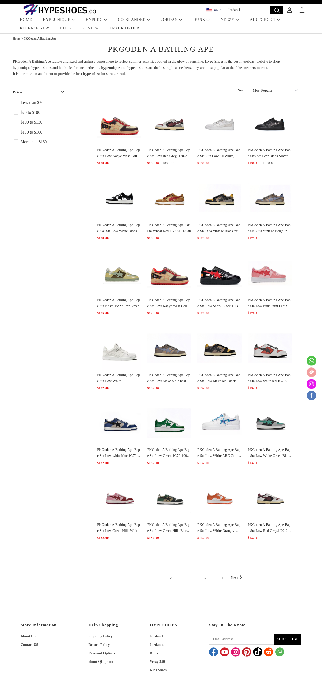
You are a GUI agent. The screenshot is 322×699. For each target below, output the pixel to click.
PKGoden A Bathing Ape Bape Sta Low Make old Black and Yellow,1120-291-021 (218, 378)
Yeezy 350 (157, 662)
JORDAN (171, 19)
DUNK (201, 19)
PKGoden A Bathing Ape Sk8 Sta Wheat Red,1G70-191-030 (169, 228)
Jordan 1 (156, 636)
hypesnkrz (91, 74)
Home (16, 38)
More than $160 (34, 142)
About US (28, 636)
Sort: (242, 90)
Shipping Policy (101, 636)
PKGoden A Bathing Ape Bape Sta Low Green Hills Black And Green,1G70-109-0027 (168, 528)
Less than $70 (32, 102)
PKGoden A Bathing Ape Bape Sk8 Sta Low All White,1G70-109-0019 (219, 153)
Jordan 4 (156, 645)
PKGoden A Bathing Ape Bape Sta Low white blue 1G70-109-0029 (118, 453)
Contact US (29, 645)
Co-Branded (134, 19)
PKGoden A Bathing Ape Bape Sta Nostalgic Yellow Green (118, 303)
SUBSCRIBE (287, 639)
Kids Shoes (158, 670)
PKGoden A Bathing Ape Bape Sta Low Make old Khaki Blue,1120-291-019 (169, 378)
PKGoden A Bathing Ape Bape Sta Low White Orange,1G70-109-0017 (218, 528)
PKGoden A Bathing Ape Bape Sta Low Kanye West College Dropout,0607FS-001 (118, 153)
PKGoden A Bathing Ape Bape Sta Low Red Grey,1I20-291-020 (169, 153)
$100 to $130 (31, 122)
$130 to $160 (31, 132)
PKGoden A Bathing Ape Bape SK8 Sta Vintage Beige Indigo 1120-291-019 (269, 228)
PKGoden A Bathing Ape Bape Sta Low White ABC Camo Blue (218, 453)
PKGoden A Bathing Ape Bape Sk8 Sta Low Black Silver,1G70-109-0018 (269, 153)
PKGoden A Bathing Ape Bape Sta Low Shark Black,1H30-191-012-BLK (219, 303)
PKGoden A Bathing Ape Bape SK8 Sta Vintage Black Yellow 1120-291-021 (218, 228)
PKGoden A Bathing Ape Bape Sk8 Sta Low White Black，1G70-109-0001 (119, 228)
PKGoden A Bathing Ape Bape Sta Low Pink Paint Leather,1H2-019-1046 (269, 303)
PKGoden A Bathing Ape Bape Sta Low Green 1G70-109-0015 (168, 453)
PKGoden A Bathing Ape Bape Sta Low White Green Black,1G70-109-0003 (269, 453)
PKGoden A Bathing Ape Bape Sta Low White (118, 378)
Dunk (154, 653)
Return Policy (99, 645)
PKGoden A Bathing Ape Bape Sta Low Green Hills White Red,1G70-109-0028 (118, 528)
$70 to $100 (30, 112)
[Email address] (241, 639)
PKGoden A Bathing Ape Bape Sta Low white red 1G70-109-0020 (269, 378)
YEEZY (230, 19)
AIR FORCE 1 (265, 19)
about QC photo (101, 662)
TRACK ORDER (124, 28)
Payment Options (102, 653)
